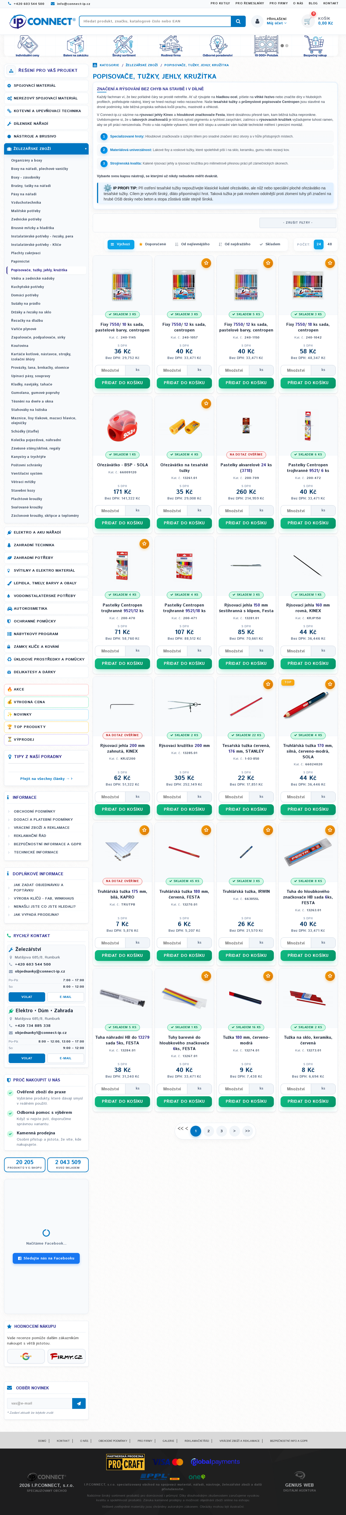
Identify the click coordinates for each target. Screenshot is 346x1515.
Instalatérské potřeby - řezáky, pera (42, 236)
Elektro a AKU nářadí (37, 532)
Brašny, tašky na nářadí (31, 186)
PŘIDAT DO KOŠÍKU (122, 383)
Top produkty (29, 727)
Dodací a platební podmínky (43, 819)
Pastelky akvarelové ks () (246, 468)
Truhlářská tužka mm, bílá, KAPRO (122, 894)
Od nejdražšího (237, 244)
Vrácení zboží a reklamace (41, 827)
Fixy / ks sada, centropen (184, 327)
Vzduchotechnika (26, 202)
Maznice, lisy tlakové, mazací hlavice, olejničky (43, 421)
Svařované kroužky (26, 507)
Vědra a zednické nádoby (32, 278)
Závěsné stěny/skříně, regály (35, 448)
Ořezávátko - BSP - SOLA (122, 465)
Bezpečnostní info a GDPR (289, 1441)
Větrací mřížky (23, 482)
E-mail (65, 997)
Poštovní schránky (26, 465)
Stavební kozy (23, 490)
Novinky (23, 714)
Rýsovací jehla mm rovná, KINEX (308, 608)
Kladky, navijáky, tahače (31, 384)
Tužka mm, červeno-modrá (246, 1040)
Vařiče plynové (23, 329)
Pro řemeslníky (249, 3)
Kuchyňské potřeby (27, 287)
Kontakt (331, 3)
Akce (19, 689)
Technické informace (36, 852)
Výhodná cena (29, 702)
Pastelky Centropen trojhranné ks (122, 608)
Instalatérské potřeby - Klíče (36, 244)
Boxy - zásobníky (25, 177)
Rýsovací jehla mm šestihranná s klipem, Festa (246, 608)
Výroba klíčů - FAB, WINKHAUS (44, 898)
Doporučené (155, 244)
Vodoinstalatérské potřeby (44, 596)
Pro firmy (279, 3)
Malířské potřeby (25, 211)
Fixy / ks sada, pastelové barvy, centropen (122, 327)
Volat (26, 997)
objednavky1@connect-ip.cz (41, 1032)
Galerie (168, 1441)
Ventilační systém (26, 473)
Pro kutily (220, 3)
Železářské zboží (142, 65)
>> (247, 1131)
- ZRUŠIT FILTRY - (298, 223)
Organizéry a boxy (26, 160)
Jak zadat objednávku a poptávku (38, 887)
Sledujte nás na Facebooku (46, 1258)
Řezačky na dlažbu (27, 320)
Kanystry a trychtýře (28, 457)
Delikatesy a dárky (34, 672)
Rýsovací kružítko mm (184, 746)
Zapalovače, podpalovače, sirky (38, 337)
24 (319, 244)
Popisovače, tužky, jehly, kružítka (196, 65)
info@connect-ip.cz (70, 4)
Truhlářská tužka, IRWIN (246, 891)
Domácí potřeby (24, 295)
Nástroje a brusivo (35, 136)
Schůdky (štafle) (25, 431)
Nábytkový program (36, 634)
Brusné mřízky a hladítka (32, 228)
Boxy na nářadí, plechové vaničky (39, 169)
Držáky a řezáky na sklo (31, 312)
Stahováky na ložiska (29, 410)
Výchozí (123, 244)
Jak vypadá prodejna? (36, 914)
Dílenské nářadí (31, 123)
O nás (298, 3)
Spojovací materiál (35, 85)
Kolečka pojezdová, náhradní (36, 440)
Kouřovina (19, 345)
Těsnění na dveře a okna (32, 401)
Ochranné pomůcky (35, 621)
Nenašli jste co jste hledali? (45, 906)
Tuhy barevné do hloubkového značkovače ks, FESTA (184, 1043)
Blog (313, 3)
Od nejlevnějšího (195, 244)
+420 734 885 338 (33, 1025)
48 (329, 244)
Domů (42, 1441)
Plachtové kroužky (26, 499)
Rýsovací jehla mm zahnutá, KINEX (122, 748)
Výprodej (24, 739)
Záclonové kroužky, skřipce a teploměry (45, 515)
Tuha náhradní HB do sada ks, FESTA (122, 1040)
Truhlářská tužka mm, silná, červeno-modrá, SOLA (308, 751)
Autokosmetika (30, 608)
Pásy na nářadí (23, 194)
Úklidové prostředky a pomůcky (49, 659)
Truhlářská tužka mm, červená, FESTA (184, 894)
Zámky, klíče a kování (36, 646)
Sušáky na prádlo (25, 303)
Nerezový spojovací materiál (46, 98)
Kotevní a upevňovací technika (47, 111)
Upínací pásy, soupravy (30, 376)
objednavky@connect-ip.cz (40, 971)
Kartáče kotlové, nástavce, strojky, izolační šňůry (41, 357)
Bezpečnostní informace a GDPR (47, 844)
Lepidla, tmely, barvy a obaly (45, 583)
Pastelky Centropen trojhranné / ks (308, 468)
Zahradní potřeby (33, 558)
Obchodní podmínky (34, 811)
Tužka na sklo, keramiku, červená (308, 1040)
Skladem (272, 244)
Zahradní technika (34, 545)
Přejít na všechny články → (45, 779)
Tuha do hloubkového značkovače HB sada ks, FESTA (308, 897)
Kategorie (109, 65)
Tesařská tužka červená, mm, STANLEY (246, 748)
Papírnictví (20, 261)
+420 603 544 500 (26, 4)
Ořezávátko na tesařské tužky (184, 468)
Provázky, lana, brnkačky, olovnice (40, 367)
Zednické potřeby (26, 219)
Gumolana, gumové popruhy (35, 392)
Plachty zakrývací (26, 253)
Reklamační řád (30, 836)
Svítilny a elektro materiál (44, 570)
